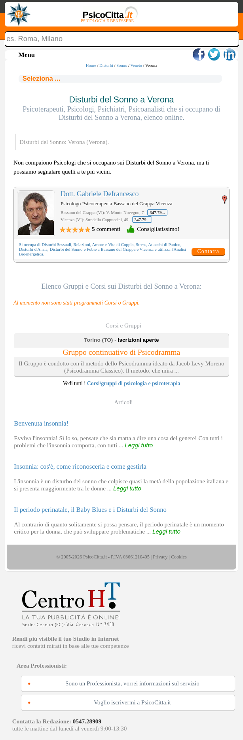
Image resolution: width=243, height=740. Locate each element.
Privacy (160, 557)
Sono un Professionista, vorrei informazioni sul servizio (132, 683)
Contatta (208, 251)
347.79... (157, 212)
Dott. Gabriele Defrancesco (100, 194)
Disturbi (106, 65)
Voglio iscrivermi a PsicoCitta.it (132, 702)
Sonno (121, 65)
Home (91, 65)
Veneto (136, 65)
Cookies (179, 557)
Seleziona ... (42, 78)
